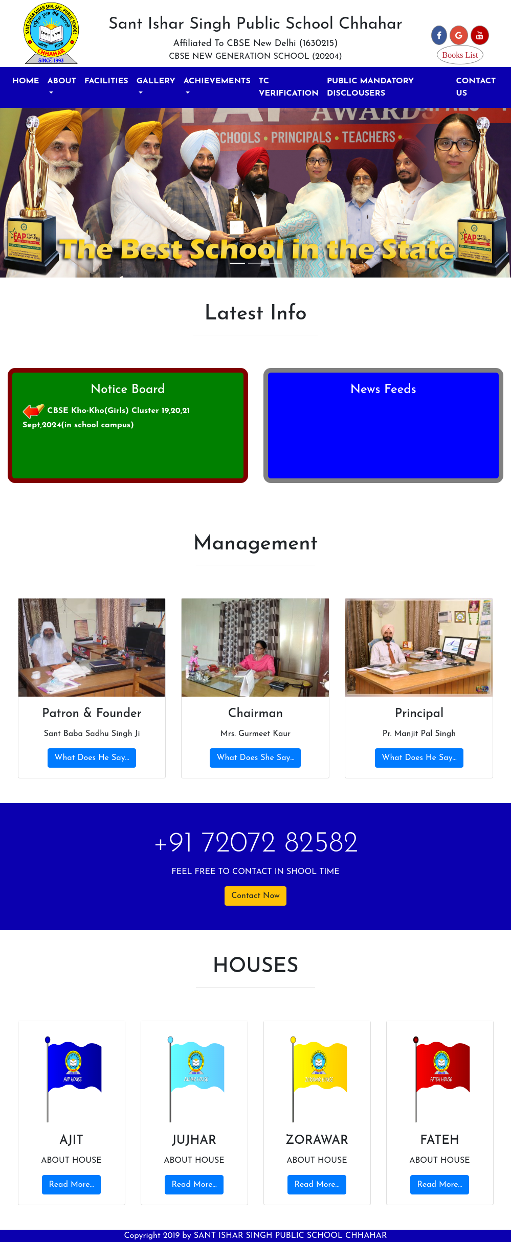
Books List (460, 55)
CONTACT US (476, 87)
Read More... (71, 1185)
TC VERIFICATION (289, 87)
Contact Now (255, 896)
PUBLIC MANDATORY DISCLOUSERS (370, 87)
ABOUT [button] (61, 81)
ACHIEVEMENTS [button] (217, 81)
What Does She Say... (255, 758)
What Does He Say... (91, 758)
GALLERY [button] (156, 81)
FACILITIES (106, 81)
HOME (25, 81)
